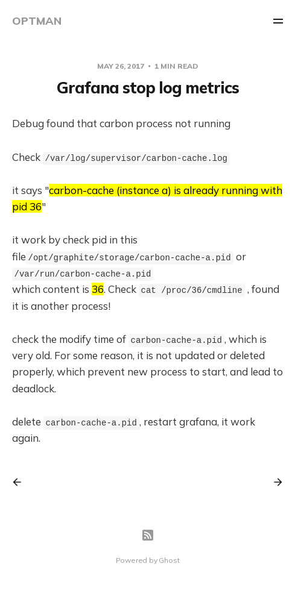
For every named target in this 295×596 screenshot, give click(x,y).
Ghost (169, 560)
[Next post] (274, 482)
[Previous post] (21, 482)
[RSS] (148, 535)
